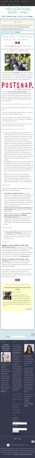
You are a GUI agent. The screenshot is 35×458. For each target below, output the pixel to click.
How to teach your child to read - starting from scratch (17, 288)
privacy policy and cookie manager (23, 454)
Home (11, 1)
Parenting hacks (24, 1)
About (9, 4)
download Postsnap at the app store (17, 92)
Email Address (17, 421)
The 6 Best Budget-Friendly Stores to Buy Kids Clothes (5, 347)
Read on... (3, 391)
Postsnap (16, 72)
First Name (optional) (15, 426)
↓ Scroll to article (4, 1)
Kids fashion (17, 1)
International (3, 4)
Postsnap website (25, 256)
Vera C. (12, 46)
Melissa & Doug (17, 352)
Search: (25, 32)
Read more (29, 309)
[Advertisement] (17, 321)
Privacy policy (16, 4)
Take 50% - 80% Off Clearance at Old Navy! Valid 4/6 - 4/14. (15, 28)
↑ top (33, 334)
